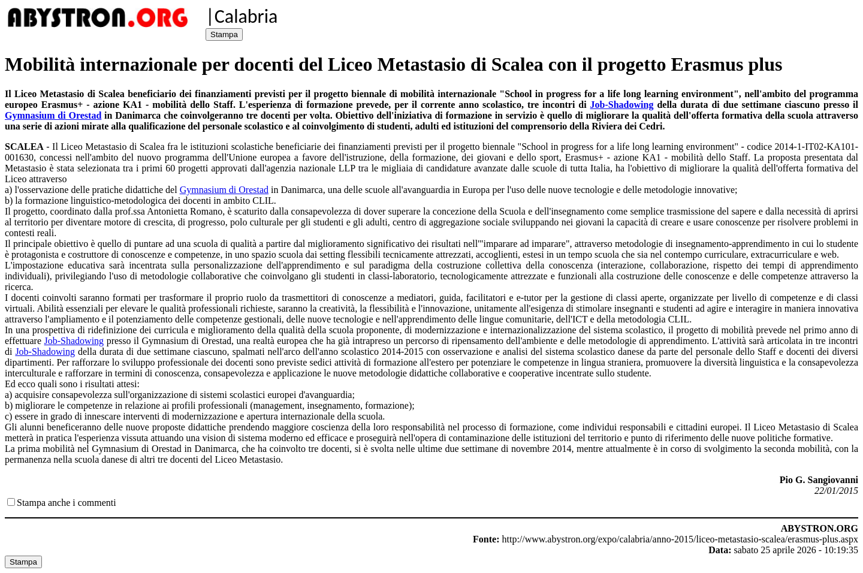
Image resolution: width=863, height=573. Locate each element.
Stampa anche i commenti (66, 502)
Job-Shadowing (622, 104)
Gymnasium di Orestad (53, 115)
